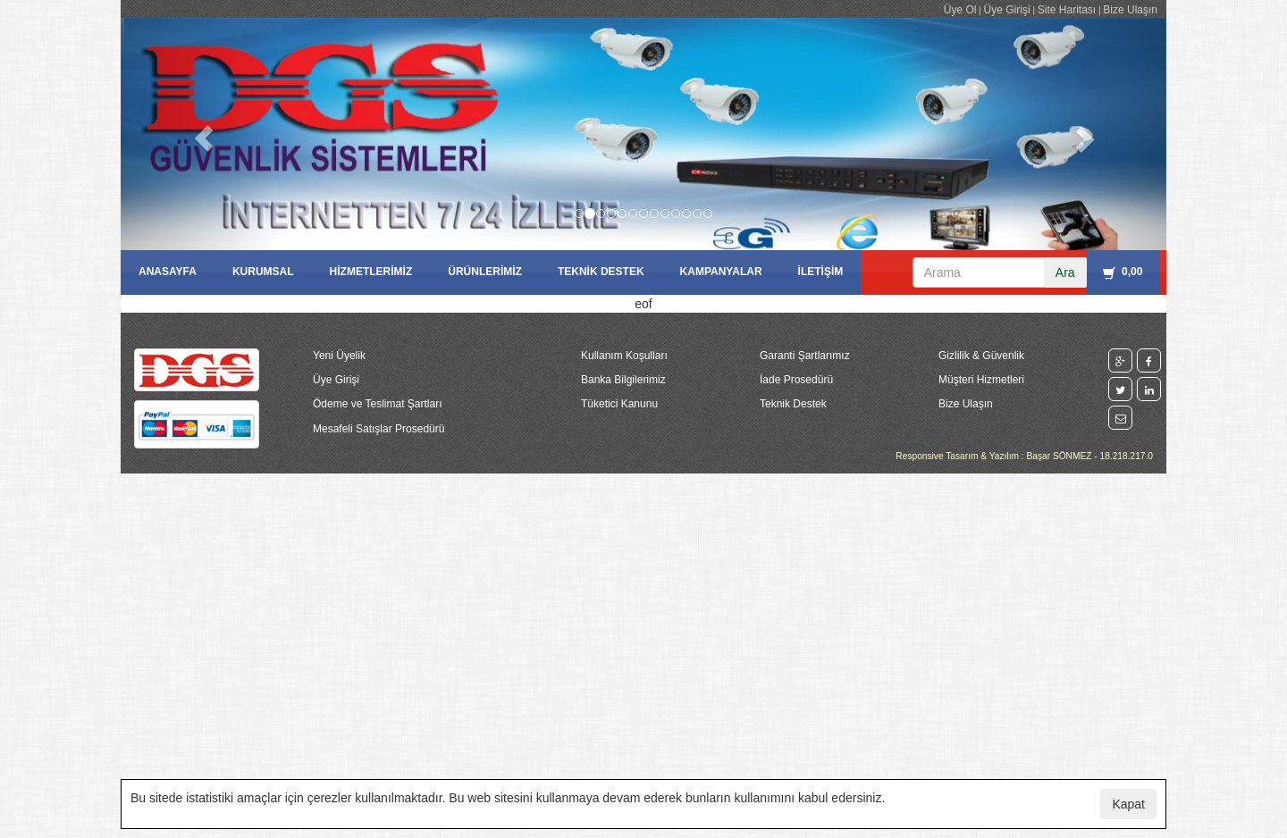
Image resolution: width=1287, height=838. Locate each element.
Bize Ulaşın (1130, 10)
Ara (1065, 272)
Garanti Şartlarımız (805, 355)
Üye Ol (960, 10)
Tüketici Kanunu (619, 404)
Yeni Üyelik (339, 355)
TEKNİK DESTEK (601, 271)
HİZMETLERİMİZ (371, 271)
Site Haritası (1067, 10)
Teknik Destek (793, 404)
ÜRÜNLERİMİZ (485, 271)
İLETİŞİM (821, 271)
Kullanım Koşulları (624, 355)
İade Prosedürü (796, 379)
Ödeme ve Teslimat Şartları (377, 404)
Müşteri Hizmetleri (981, 379)
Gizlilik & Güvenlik (981, 355)
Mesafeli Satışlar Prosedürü (378, 429)
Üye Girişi (1007, 10)
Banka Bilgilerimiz (623, 379)
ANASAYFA (168, 271)
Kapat (1128, 804)
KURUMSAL (263, 271)
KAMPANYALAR (721, 271)
